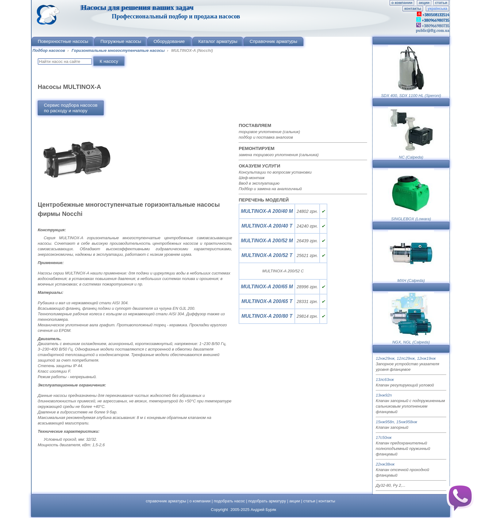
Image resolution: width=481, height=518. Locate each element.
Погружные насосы (120, 41)
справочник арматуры (166, 501)
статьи (441, 3)
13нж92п (384, 395)
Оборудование (169, 41)
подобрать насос (229, 501)
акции (424, 3)
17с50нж (384, 437)
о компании (401, 3)
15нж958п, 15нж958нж (396, 422)
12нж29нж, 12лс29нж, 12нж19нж (406, 358)
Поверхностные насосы (63, 41)
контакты (412, 8)
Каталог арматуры (217, 41)
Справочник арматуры (273, 41)
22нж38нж (385, 464)
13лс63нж (385, 379)
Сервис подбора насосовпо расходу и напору (71, 107)
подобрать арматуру (267, 501)
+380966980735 (435, 26)
